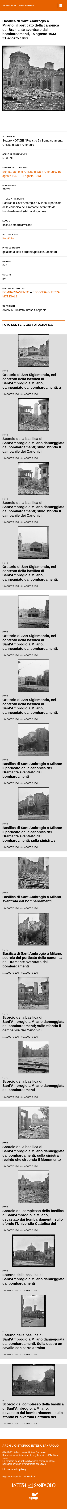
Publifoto (8, 238)
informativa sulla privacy (14, 1469)
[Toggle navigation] (60, 5)
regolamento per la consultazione (18, 1476)
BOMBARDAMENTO (15, 292)
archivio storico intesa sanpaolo (18, 5)
